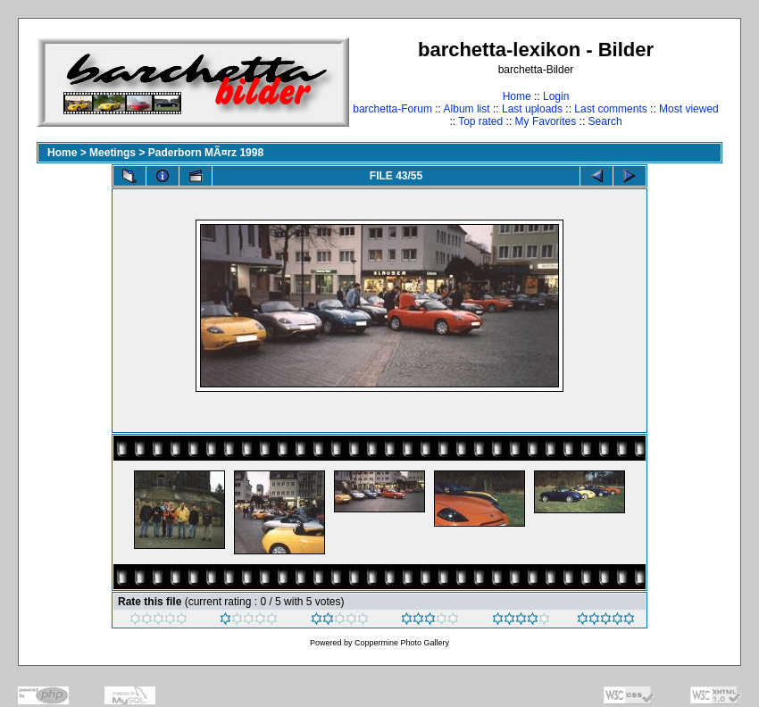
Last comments (610, 109)
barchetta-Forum (392, 109)
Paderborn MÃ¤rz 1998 (205, 152)
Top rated (480, 121)
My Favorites (546, 121)
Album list (467, 109)
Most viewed (689, 109)
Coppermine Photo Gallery (401, 642)
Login (556, 96)
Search (605, 121)
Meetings (112, 152)
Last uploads (532, 109)
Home (517, 96)
